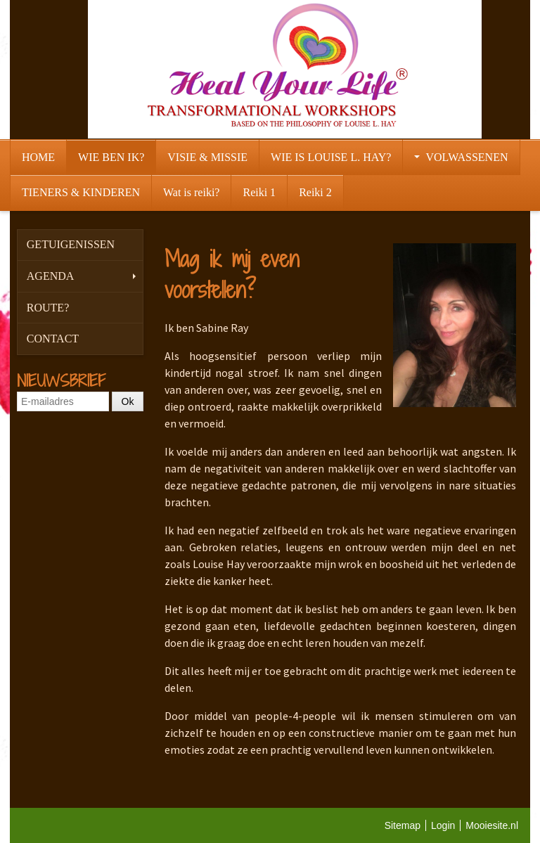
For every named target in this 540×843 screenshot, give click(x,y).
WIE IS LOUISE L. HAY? (331, 157)
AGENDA (81, 276)
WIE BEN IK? (111, 157)
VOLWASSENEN (461, 157)
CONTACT (53, 339)
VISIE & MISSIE (207, 157)
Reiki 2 (315, 192)
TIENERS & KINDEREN (81, 192)
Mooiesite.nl (491, 825)
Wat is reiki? (191, 192)
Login (443, 825)
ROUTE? (48, 308)
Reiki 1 (259, 192)
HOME (38, 157)
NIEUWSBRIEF (61, 380)
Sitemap (402, 825)
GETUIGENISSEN (71, 244)
